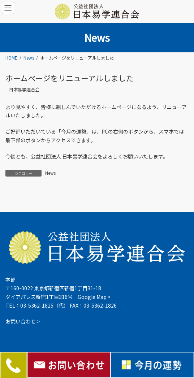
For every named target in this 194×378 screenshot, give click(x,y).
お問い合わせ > (22, 321)
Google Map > (94, 296)
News (50, 173)
